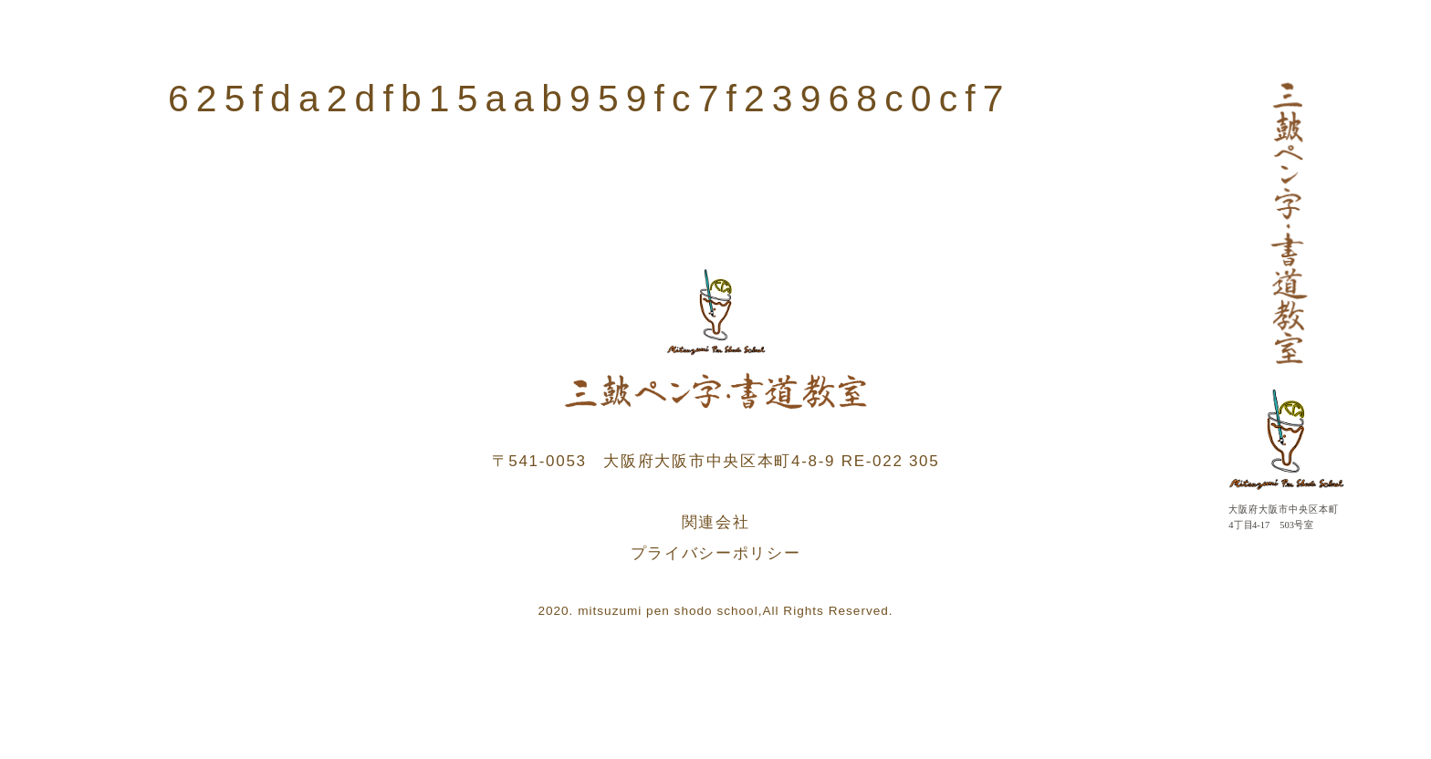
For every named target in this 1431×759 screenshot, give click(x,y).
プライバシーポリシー (716, 553)
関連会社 (716, 522)
